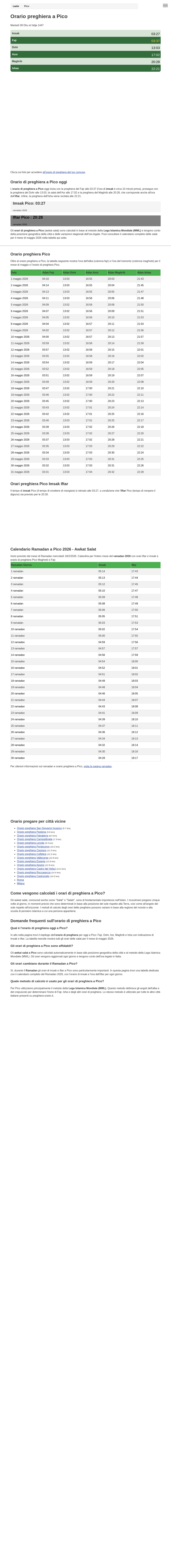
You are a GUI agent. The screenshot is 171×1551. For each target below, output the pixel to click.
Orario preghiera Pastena (31, 831)
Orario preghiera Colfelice (31, 854)
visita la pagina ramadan (98, 766)
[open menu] (165, 5)
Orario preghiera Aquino (30, 865)
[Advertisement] (85, 97)
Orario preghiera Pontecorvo (33, 846)
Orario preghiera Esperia (31, 861)
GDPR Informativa (20, 1011)
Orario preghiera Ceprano (31, 850)
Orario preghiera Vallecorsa (32, 857)
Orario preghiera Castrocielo (33, 876)
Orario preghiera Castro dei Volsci (36, 868)
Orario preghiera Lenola (30, 843)
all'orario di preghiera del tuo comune (64, 172)
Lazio (16, 6)
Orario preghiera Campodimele (34, 839)
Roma (20, 879)
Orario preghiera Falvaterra (32, 835)
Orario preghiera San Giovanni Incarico (39, 828)
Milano (21, 883)
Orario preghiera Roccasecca (34, 872)
